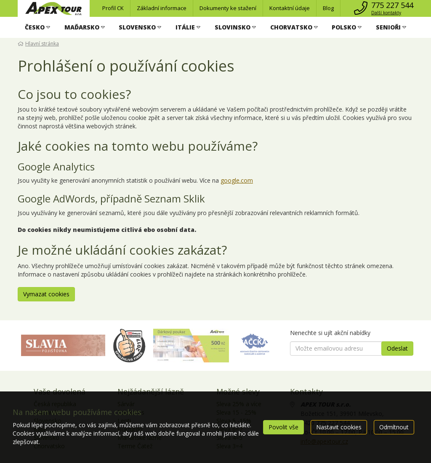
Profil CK (113, 8)
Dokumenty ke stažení (228, 8)
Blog (328, 8)
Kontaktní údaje (289, 8)
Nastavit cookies (339, 427)
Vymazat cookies (46, 294)
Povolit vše (283, 427)
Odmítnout (394, 427)
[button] (37, 27)
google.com (237, 180)
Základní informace (161, 8)
